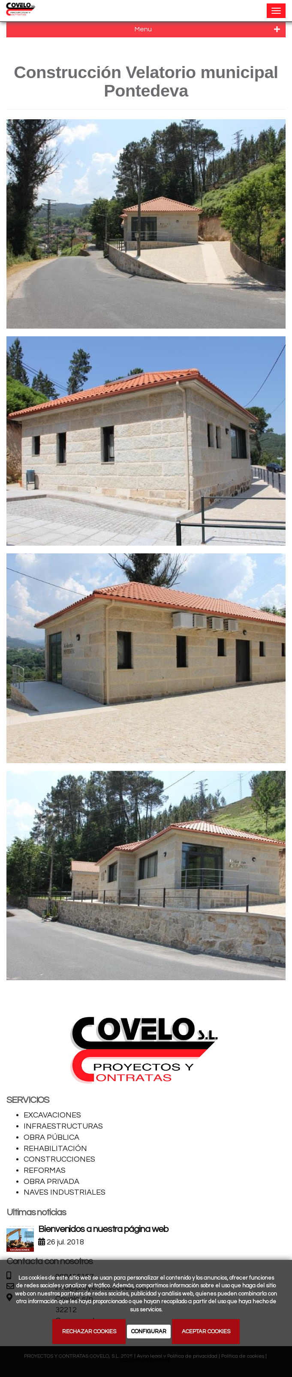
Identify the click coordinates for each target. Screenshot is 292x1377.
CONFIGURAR (148, 1332)
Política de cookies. (146, 1359)
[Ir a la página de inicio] (20, 10)
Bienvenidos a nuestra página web (103, 1229)
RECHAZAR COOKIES (89, 1332)
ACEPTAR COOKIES (206, 1332)
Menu (207, 29)
